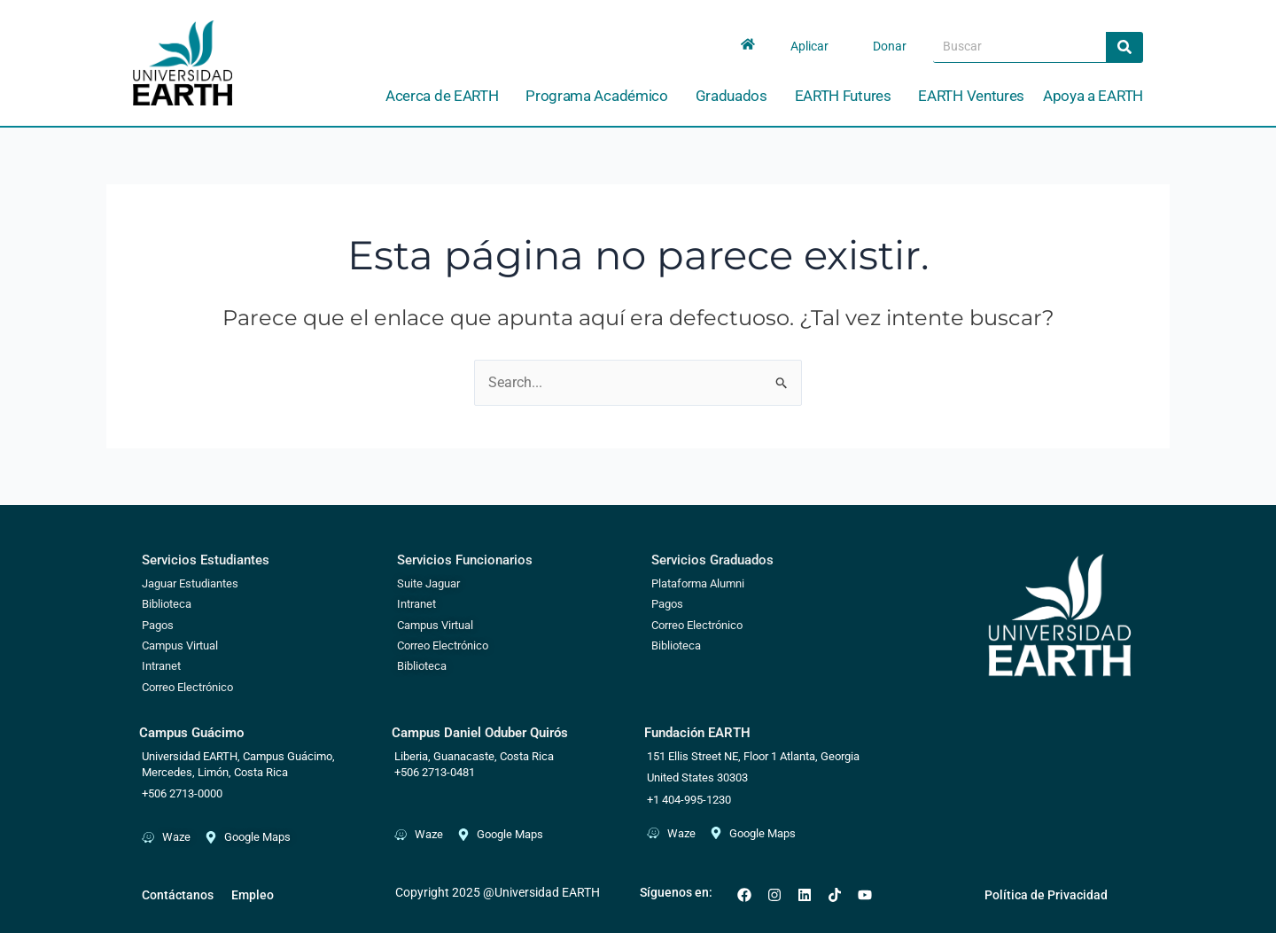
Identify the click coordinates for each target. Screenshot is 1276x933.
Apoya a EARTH (1093, 96)
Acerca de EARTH (446, 96)
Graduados (736, 96)
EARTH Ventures (971, 96)
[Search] (1124, 47)
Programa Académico (601, 96)
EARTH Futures (847, 96)
